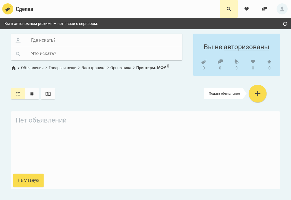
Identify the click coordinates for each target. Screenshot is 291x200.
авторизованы (246, 47)
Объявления (32, 68)
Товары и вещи (62, 68)
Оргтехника (121, 68)
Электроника (93, 68)
